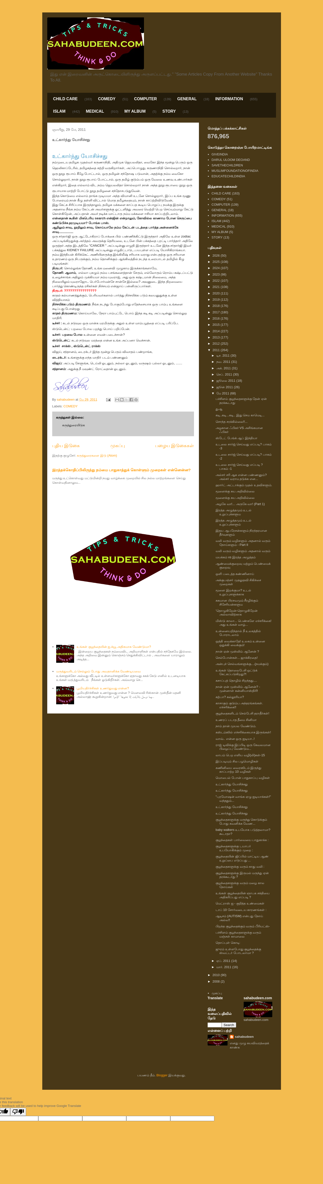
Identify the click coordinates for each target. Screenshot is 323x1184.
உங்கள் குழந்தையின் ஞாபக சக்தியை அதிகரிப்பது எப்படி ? (243, 895)
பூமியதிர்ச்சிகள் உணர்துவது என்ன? (103, 688)
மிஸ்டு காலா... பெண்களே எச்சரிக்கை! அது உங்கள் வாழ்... (243, 623)
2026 (217, 255)
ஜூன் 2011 (225, 387)
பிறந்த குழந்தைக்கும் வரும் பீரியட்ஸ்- (243, 926)
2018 (217, 306)
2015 (217, 325)
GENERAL (187, 99)
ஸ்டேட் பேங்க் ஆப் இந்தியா (236, 438)
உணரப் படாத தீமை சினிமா (236, 720)
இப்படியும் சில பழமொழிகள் (237, 761)
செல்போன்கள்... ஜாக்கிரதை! (237, 658)
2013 (217, 337)
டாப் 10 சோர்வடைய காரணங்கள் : (241, 910)
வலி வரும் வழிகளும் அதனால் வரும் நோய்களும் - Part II (243, 543)
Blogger (162, 1075)
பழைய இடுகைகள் (174, 445)
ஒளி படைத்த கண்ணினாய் (235, 574)
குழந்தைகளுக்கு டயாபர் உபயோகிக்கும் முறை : (234, 848)
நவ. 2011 (223, 362)
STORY (169, 111)
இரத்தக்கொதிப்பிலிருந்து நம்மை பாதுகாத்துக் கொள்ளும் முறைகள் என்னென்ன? (121, 470)
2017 (217, 312)
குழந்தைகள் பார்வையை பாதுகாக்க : (242, 840)
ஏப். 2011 (223, 961)
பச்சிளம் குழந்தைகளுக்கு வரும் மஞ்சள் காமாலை (238, 934)
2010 (217, 975)
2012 (217, 343)
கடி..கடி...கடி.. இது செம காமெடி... (240, 415)
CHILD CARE (65, 99)
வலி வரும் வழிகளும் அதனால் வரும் (243, 551)
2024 (217, 268)
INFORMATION (229, 99)
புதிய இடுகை (66, 445)
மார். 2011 (224, 967)
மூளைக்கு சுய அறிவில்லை (235, 491)
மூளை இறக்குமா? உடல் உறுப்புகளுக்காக (233, 592)
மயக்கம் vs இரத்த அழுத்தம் (236, 557)
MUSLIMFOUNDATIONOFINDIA (235, 171)
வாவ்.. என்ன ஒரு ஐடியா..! (235, 739)
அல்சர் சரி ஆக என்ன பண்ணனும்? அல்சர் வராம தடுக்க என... (241, 477)
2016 (217, 318)
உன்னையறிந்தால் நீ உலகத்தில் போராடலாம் (238, 633)
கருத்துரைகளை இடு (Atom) (97, 455)
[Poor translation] (18, 1112)
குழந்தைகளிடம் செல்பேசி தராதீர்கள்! (242, 713)
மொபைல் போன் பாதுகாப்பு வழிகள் (243, 778)
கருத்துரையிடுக (73, 425)
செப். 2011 (224, 374)
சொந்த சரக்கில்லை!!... (232, 422)
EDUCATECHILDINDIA (228, 176)
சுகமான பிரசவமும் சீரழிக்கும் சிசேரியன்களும (237, 602)
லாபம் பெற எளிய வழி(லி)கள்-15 (240, 755)
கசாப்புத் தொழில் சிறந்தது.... (236, 680)
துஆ (219, 409)
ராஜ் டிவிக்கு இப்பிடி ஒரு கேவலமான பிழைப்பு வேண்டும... (243, 747)
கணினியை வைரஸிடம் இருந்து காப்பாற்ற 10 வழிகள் (238, 770)
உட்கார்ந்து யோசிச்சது (232, 784)
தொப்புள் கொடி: (228, 943)
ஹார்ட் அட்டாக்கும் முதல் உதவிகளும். (244, 485)
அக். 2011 (224, 368)
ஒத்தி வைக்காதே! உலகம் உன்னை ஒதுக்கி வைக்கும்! (240, 643)
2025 (217, 262)
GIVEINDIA (220, 154)
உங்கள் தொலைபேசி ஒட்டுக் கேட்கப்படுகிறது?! (236, 672)
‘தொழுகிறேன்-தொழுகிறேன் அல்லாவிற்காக (237, 612)
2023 (217, 274)
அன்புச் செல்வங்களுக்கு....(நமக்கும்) (242, 664)
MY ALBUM (134, 111)
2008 (217, 981)
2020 (217, 293)
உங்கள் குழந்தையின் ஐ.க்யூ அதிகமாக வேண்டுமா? (114, 647)
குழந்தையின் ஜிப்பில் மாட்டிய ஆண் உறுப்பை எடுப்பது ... (242, 858)
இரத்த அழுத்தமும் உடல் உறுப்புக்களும (233, 512)
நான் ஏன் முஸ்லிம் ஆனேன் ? (237, 651)
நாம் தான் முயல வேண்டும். (236, 726)
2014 (217, 331)
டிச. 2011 (223, 355)
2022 (217, 281)
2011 (217, 350)
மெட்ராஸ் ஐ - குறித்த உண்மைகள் (240, 903)
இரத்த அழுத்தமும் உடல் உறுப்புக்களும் (233, 522)
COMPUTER (145, 99)
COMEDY (106, 99)
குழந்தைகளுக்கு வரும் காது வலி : (240, 866)
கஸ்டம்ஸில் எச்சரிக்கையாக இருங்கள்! (243, 732)
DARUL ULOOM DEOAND (231, 160)
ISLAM (59, 111)
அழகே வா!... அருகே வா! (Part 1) (240, 504)
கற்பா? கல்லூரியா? (230, 697)
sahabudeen (244, 1037)
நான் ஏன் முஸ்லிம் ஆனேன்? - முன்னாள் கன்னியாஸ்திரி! (238, 689)
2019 (217, 299)
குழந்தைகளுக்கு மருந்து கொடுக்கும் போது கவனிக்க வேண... (241, 821)
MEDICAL (95, 111)
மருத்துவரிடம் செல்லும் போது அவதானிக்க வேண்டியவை (98, 671)
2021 (217, 287)
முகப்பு (117, 445)
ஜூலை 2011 (226, 380)
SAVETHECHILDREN (227, 165)
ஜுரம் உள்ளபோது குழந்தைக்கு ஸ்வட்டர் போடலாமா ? (238, 951)
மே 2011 (223, 393)
